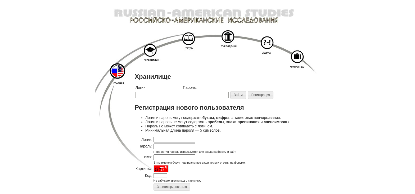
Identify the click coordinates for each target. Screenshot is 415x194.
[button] (238, 95)
